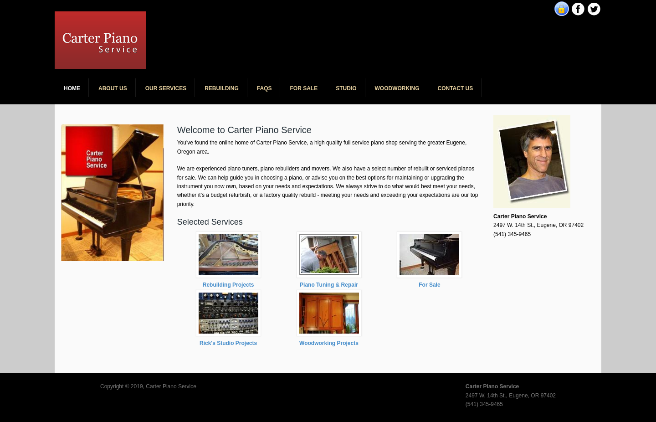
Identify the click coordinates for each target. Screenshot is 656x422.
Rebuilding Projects (228, 285)
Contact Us (455, 88)
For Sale (304, 88)
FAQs (264, 88)
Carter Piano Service (213, 18)
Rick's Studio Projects (228, 343)
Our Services (165, 88)
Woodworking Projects (329, 343)
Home (72, 88)
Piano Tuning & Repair (329, 285)
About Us (112, 88)
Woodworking (397, 88)
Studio (346, 88)
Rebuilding (222, 88)
